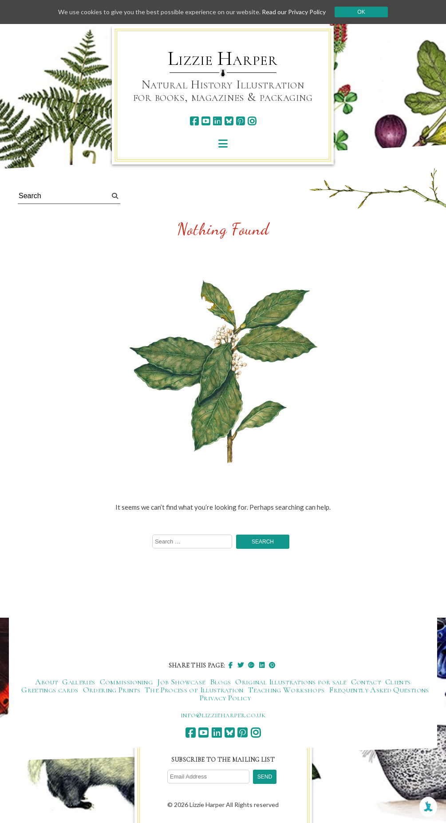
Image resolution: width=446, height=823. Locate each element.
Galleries (78, 682)
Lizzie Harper (222, 59)
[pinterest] (240, 121)
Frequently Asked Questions (379, 690)
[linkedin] (217, 121)
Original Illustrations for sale (290, 682)
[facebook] (194, 121)
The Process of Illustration (194, 690)
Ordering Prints (111, 690)
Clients (398, 682)
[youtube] (205, 121)
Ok (361, 12)
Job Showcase (181, 682)
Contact (366, 682)
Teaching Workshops (286, 690)
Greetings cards (49, 690)
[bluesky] (229, 121)
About (46, 682)
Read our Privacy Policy (294, 12)
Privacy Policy (225, 698)
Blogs (220, 682)
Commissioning (126, 682)
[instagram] (252, 121)
